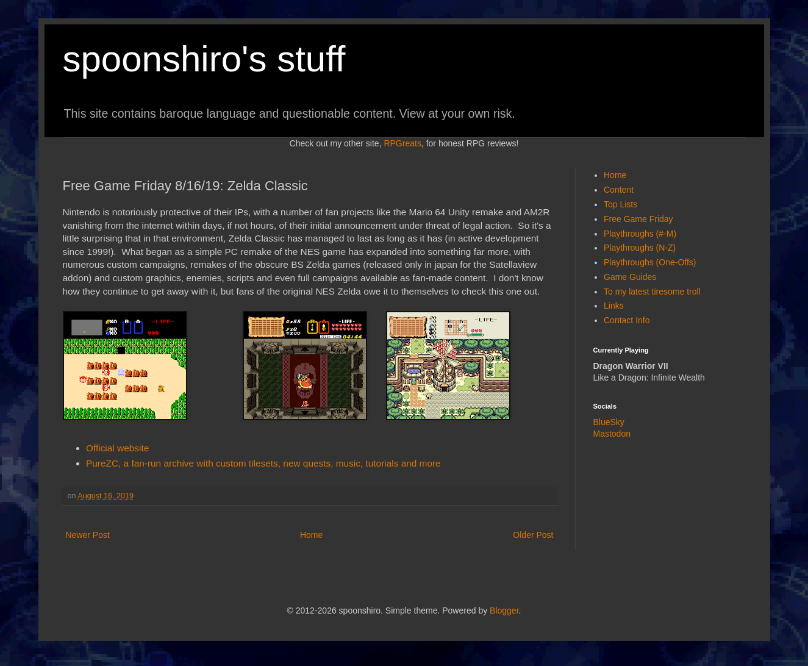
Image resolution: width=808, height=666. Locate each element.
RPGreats (402, 143)
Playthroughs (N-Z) (640, 247)
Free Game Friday (638, 219)
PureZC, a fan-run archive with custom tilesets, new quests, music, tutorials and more (263, 463)
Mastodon (612, 434)
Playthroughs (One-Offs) (650, 262)
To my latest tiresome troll (652, 291)
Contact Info (627, 320)
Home (311, 535)
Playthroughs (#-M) (640, 233)
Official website (117, 448)
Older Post (533, 535)
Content (619, 190)
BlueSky (608, 422)
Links (614, 305)
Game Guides (630, 277)
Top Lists (620, 204)
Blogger (504, 610)
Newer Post (88, 535)
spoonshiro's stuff (204, 58)
